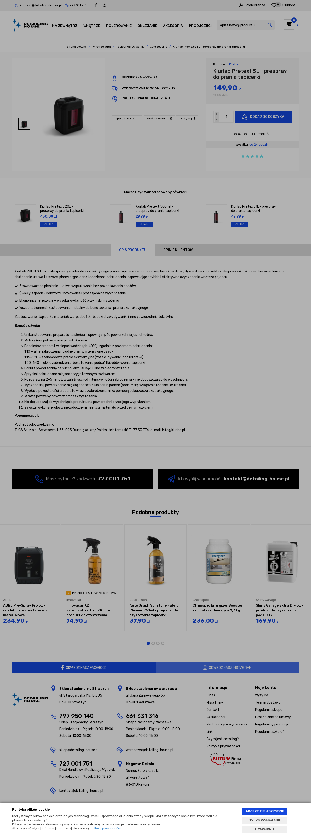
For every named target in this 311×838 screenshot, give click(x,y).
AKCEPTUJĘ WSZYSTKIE (265, 811)
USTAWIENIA (265, 829)
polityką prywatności (105, 828)
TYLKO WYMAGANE (265, 820)
